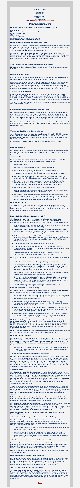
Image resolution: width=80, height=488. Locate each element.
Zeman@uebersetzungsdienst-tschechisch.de (42, 20)
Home (40, 483)
